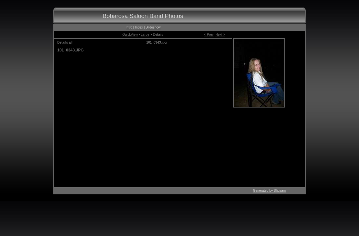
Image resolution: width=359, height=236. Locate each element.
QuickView (130, 34)
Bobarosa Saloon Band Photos (142, 16)
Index (139, 27)
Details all (65, 42)
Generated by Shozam (269, 190)
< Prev (209, 34)
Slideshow (153, 27)
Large (145, 34)
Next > (220, 34)
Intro (129, 27)
